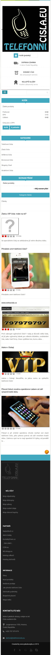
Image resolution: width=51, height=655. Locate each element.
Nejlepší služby (28, 83)
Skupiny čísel (6, 165)
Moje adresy (7, 504)
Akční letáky (7, 535)
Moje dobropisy (8, 500)
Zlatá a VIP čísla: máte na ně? (13, 214)
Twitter (20, 649)
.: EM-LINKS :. (8, 543)
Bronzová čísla (7, 160)
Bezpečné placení (9, 596)
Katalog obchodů (9, 559)
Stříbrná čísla (6, 155)
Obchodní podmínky (10, 592)
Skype (36, 649)
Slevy (5, 576)
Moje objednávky (9, 496)
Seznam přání (26, 178)
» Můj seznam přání (41, 189)
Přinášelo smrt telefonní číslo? (14, 249)
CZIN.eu (6, 547)
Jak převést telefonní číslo (12, 588)
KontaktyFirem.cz (9, 539)
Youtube (31, 649)
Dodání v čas (28, 73)
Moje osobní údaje (9, 508)
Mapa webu (7, 600)
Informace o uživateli (8, 29)
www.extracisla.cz (9, 303)
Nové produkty (8, 580)
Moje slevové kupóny (10, 512)
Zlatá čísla (5, 149)
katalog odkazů (8, 555)
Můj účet (10, 491)
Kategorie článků (25, 195)
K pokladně (15, 127)
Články (4, 201)
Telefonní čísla (7, 144)
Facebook (14, 649)
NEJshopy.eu (7, 551)
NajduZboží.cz (8, 531)
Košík (25, 55)
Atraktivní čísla (7, 170)
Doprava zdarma (29, 64)
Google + (25, 649)
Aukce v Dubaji (7, 347)
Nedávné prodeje (9, 584)
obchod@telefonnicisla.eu (15, 638)
